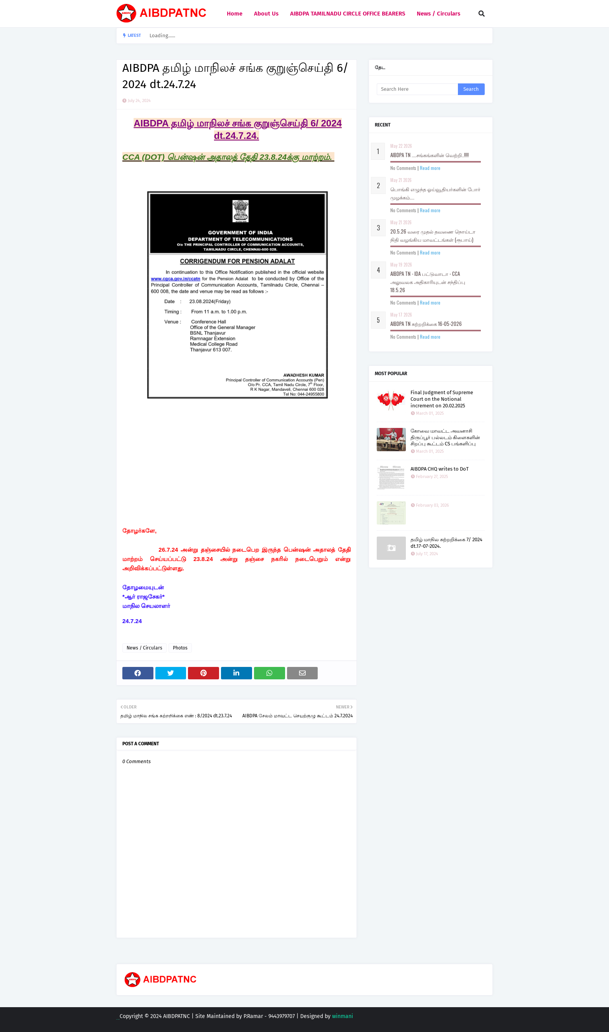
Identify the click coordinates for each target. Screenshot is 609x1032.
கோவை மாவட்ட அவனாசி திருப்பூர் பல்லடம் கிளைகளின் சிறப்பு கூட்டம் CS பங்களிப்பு (445, 437)
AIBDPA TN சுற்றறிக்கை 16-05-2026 (426, 323)
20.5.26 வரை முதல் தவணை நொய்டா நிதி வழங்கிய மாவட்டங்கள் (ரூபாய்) (432, 235)
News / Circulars (144, 648)
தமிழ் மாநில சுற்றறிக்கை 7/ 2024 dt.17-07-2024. (446, 543)
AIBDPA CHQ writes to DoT (440, 469)
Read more (430, 167)
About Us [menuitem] (266, 13)
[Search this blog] (417, 89)
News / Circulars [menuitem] (438, 13)
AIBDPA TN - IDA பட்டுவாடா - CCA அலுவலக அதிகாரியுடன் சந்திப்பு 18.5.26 (427, 282)
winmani (342, 1016)
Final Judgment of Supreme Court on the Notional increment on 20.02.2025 (442, 399)
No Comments (403, 167)
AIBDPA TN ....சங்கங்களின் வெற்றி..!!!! (429, 155)
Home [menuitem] (234, 13)
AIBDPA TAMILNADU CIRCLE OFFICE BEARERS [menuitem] (347, 13)
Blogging (118, 1019)
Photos (180, 648)
